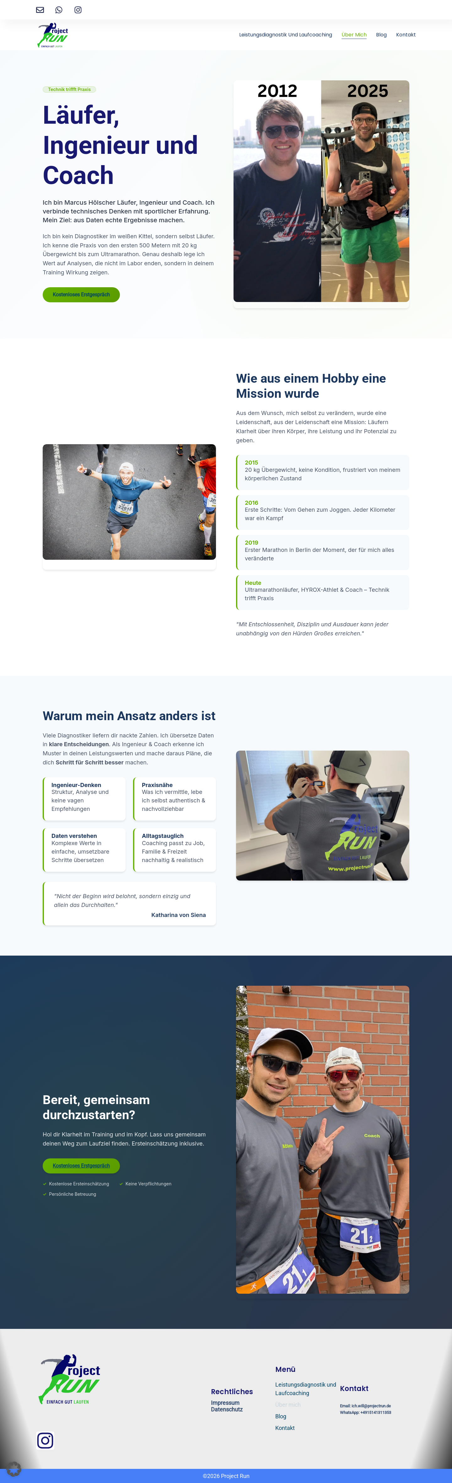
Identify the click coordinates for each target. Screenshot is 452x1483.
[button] (14, 1469)
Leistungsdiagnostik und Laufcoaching (285, 34)
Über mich (354, 34)
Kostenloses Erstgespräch (81, 295)
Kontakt (406, 34)
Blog (381, 34)
